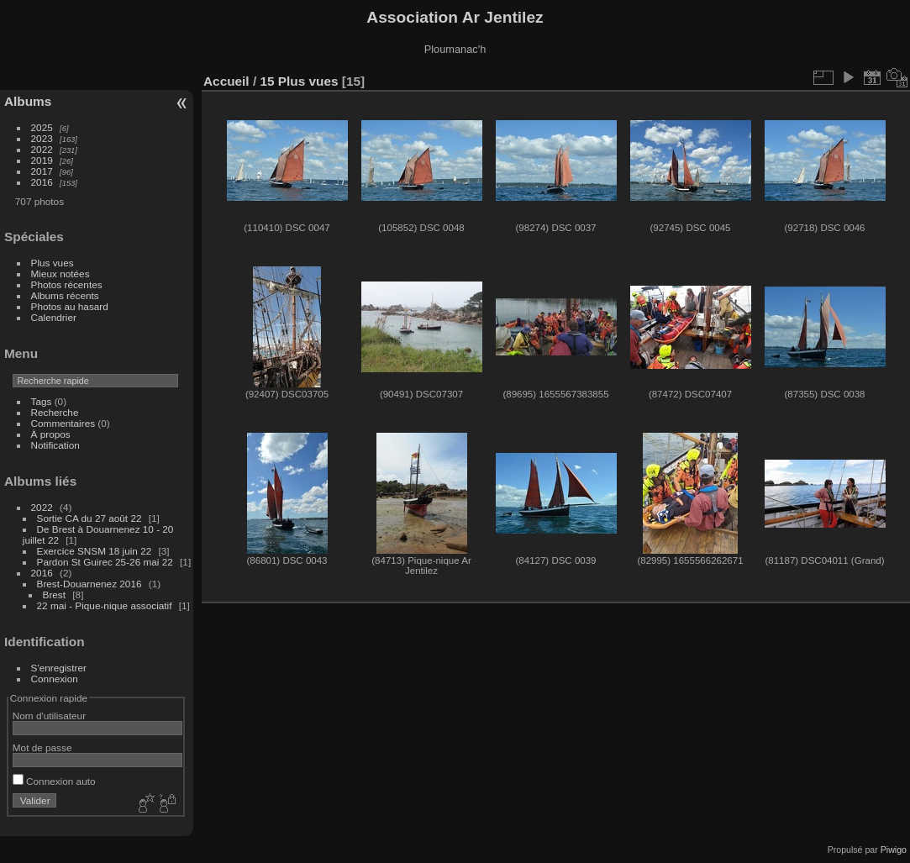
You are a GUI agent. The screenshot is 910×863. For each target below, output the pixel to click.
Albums (27, 101)
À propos (51, 434)
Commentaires (63, 423)
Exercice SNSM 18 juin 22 (94, 550)
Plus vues (52, 262)
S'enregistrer (59, 667)
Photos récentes (67, 284)
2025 (42, 127)
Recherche (55, 412)
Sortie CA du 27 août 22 (89, 518)
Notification (55, 444)
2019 (42, 160)
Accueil (226, 81)
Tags (41, 401)
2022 (42, 149)
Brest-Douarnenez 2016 (89, 583)
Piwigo (894, 850)
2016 (42, 181)
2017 (42, 171)
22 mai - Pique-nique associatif (104, 605)
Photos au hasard (69, 306)
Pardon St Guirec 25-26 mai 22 (105, 561)
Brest (54, 594)
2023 (42, 138)
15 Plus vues (299, 81)
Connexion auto (54, 781)
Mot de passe (42, 747)
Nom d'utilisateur (49, 715)
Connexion (54, 678)
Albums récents (65, 295)
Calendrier (53, 317)
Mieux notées (60, 273)
